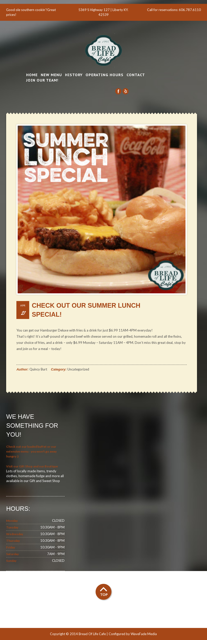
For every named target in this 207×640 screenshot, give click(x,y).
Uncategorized (78, 369)
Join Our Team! (42, 80)
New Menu (51, 75)
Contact (136, 75)
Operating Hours (104, 75)
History (73, 75)
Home (32, 75)
